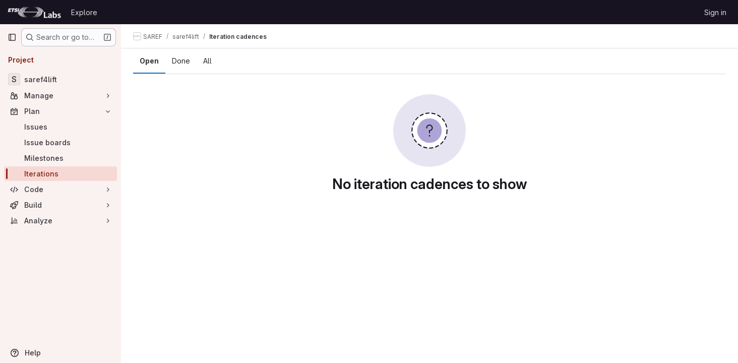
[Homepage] (34, 12)
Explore (84, 12)
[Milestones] (60, 158)
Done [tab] (181, 60)
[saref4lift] (60, 79)
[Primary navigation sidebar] (12, 37)
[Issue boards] (60, 142)
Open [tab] (149, 60)
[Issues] (60, 126)
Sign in (715, 12)
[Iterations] (60, 173)
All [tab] (207, 60)
